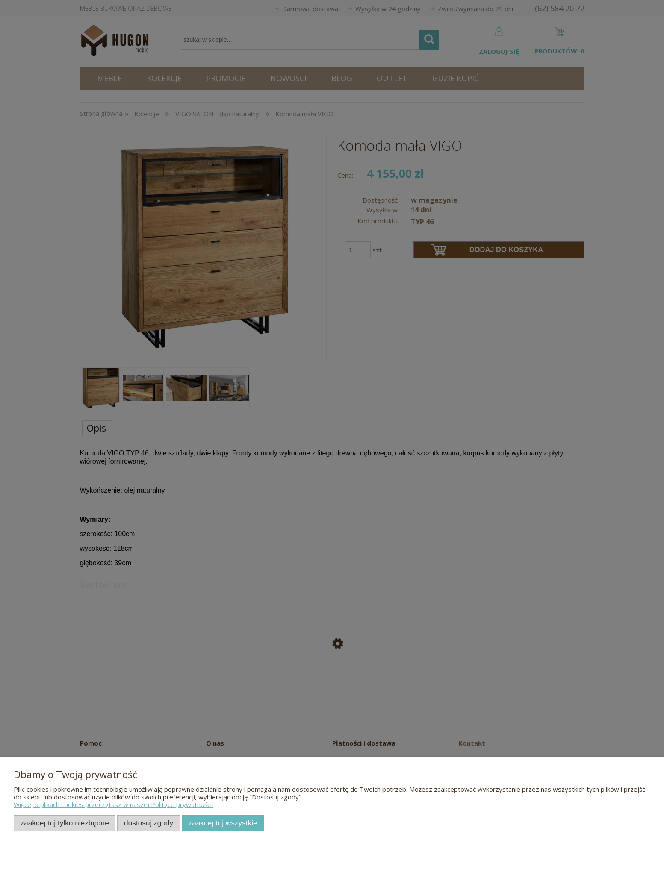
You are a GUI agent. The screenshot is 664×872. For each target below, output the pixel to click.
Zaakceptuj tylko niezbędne (65, 823)
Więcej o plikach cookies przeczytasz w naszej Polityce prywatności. (113, 804)
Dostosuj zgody (148, 823)
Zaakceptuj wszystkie (223, 823)
